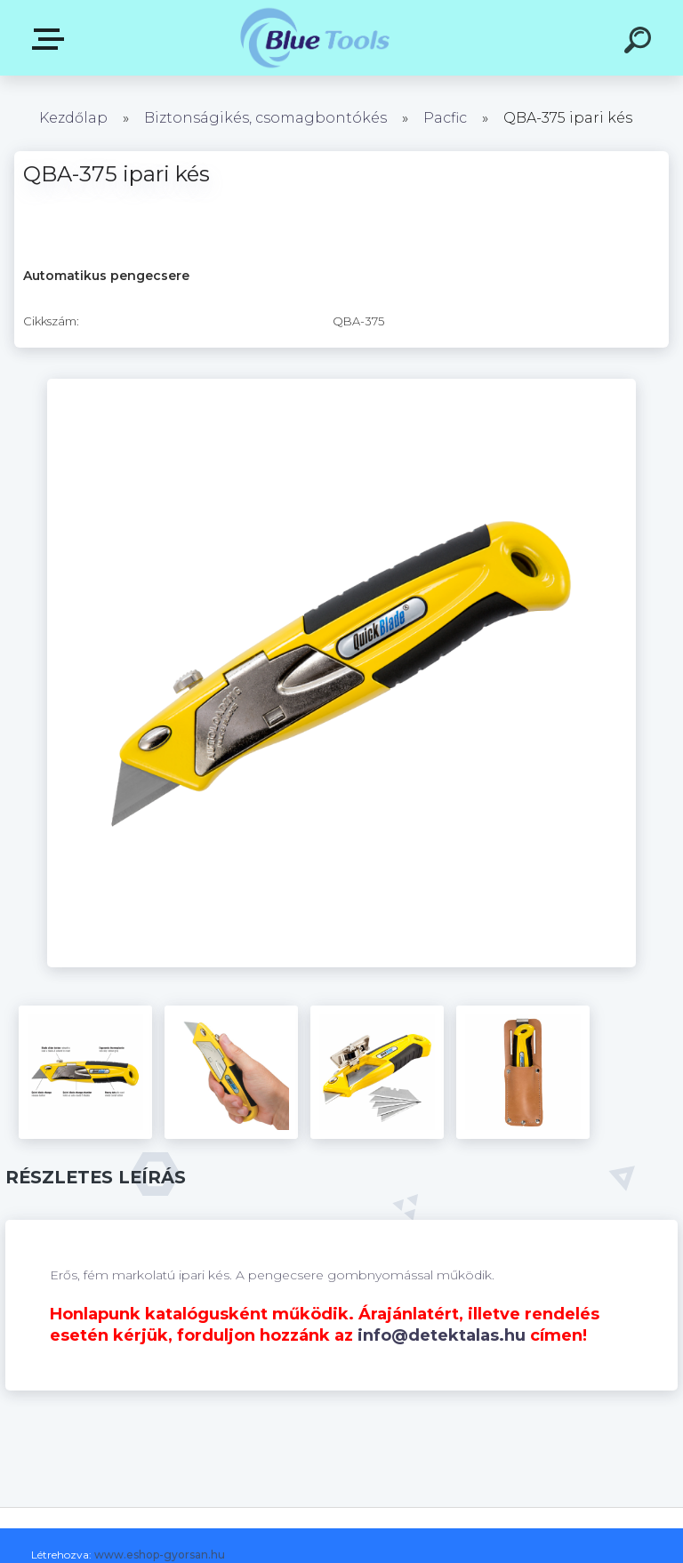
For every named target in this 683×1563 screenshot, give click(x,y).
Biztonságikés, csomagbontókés (265, 117)
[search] (640, 42)
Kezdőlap (73, 117)
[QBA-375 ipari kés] (341, 385)
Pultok (51, 39)
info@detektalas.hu (442, 1335)
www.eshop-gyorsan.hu (159, 1554)
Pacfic (445, 117)
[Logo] (315, 38)
